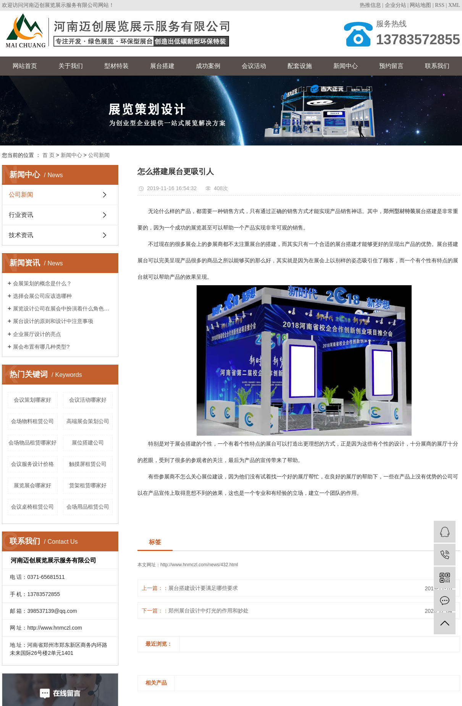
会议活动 (254, 66)
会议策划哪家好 (32, 400)
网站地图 (420, 5)
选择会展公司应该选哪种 (42, 296)
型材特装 (116, 66)
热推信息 (370, 5)
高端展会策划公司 (87, 421)
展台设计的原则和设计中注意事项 (53, 321)
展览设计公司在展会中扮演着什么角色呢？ (63, 308)
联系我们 (437, 66)
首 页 (48, 155)
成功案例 (208, 66)
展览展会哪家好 (32, 485)
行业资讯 (21, 215)
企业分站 (395, 5)
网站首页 (25, 66)
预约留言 (391, 66)
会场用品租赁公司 (87, 507)
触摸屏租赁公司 (88, 464)
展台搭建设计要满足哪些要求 (203, 588)
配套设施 (300, 66)
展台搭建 (162, 66)
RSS (439, 5)
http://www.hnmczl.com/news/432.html (199, 564)
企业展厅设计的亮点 (37, 334)
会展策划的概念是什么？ (42, 283)
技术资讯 (21, 235)
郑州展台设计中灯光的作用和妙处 (208, 610)
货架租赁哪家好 (88, 485)
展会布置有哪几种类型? (41, 347)
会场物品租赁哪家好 (32, 442)
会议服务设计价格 (32, 464)
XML (454, 5)
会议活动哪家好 (88, 400)
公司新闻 (99, 155)
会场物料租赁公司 (32, 421)
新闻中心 (345, 66)
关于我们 (70, 66)
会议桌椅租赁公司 (32, 507)
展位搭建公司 (88, 442)
